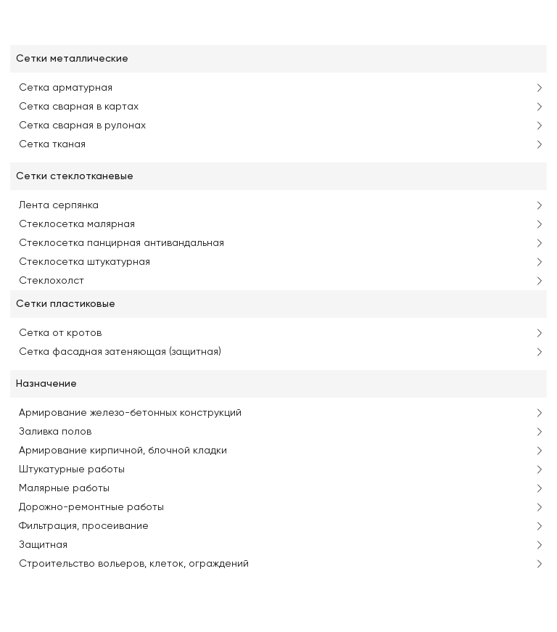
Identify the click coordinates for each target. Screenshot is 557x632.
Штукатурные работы (72, 469)
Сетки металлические (72, 59)
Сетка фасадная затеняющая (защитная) (120, 352)
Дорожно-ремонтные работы (91, 507)
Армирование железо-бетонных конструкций (130, 413)
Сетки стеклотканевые (74, 176)
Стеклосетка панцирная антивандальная (121, 243)
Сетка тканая (52, 144)
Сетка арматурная (65, 88)
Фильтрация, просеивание (84, 526)
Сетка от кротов (60, 333)
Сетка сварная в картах (79, 107)
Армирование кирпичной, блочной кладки (123, 451)
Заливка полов (55, 432)
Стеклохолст (51, 281)
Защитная (43, 545)
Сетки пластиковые (65, 304)
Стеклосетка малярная (77, 224)
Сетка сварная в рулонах (82, 125)
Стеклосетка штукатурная (84, 262)
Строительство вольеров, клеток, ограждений (134, 564)
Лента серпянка (59, 205)
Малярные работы (64, 488)
